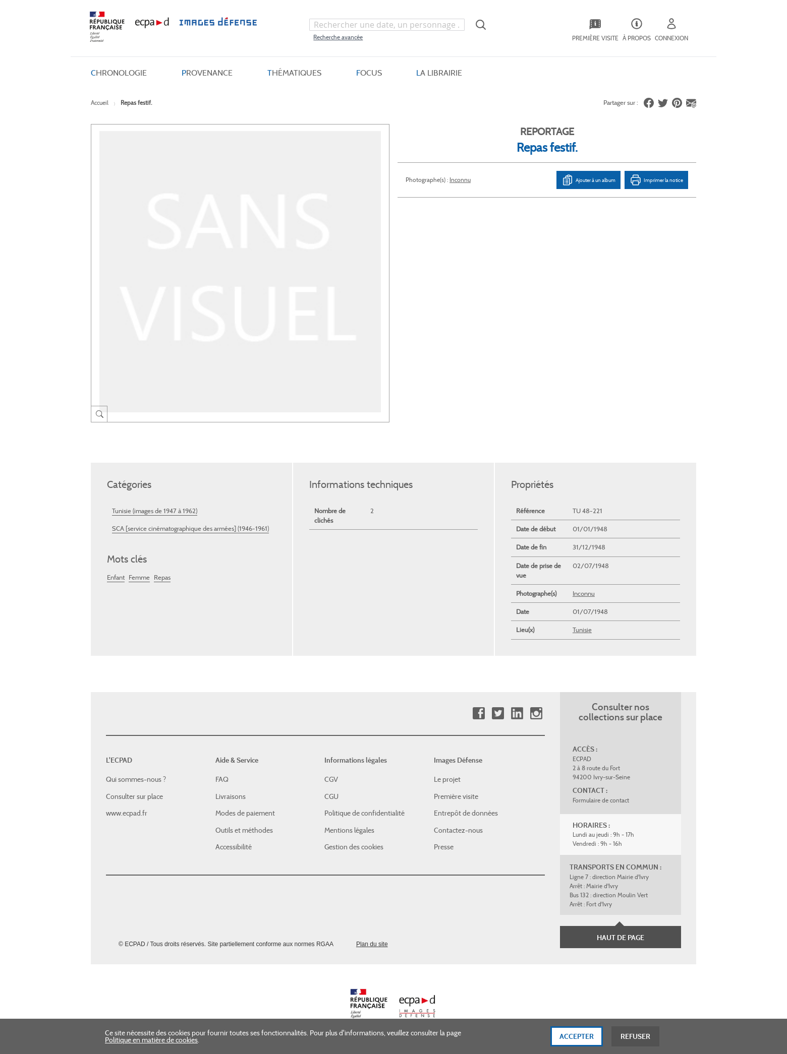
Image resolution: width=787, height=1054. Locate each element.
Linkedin (517, 713)
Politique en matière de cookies (151, 1046)
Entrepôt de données (466, 813)
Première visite (456, 796)
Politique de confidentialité (364, 813)
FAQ (222, 779)
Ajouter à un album (588, 180)
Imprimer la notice (656, 180)
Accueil (99, 102)
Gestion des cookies (353, 846)
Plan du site (372, 944)
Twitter (497, 713)
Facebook (478, 713)
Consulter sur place (134, 796)
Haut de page (620, 937)
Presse (444, 846)
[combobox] (387, 25)
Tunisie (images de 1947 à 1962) (154, 511)
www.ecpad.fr (126, 813)
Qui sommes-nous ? (136, 779)
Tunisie (582, 630)
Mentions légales (349, 830)
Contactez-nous (458, 830)
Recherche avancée (338, 37)
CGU (331, 796)
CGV (331, 779)
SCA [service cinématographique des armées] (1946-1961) (190, 528)
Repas (162, 577)
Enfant (116, 577)
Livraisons (230, 796)
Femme (139, 577)
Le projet (447, 779)
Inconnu (460, 179)
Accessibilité (233, 846)
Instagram (536, 713)
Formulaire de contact (601, 800)
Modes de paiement (245, 813)
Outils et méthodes (244, 830)
